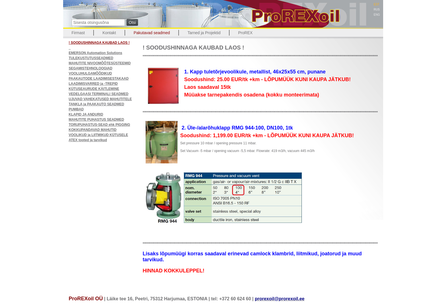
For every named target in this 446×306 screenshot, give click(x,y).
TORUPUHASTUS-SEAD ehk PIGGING (99, 125)
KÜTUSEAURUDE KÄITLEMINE (94, 89)
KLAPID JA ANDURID (86, 114)
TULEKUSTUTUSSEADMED (91, 58)
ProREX (245, 32)
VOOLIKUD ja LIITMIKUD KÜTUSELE (98, 135)
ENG (377, 14)
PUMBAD (76, 109)
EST (376, 4)
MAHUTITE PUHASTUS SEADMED (96, 120)
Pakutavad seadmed (152, 32)
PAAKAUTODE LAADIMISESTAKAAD (99, 79)
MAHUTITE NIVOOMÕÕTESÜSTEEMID (100, 63)
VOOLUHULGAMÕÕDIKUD (90, 73)
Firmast (78, 32)
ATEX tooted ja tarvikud (88, 140)
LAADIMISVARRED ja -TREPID (93, 84)
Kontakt (109, 32)
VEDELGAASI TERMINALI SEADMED (99, 94)
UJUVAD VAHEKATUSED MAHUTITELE (100, 99)
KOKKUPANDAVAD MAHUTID (93, 130)
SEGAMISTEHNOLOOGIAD (90, 68)
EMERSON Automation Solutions (95, 53)
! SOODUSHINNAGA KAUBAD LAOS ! (99, 43)
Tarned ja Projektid (203, 32)
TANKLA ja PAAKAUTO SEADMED (96, 104)
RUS (377, 9)
